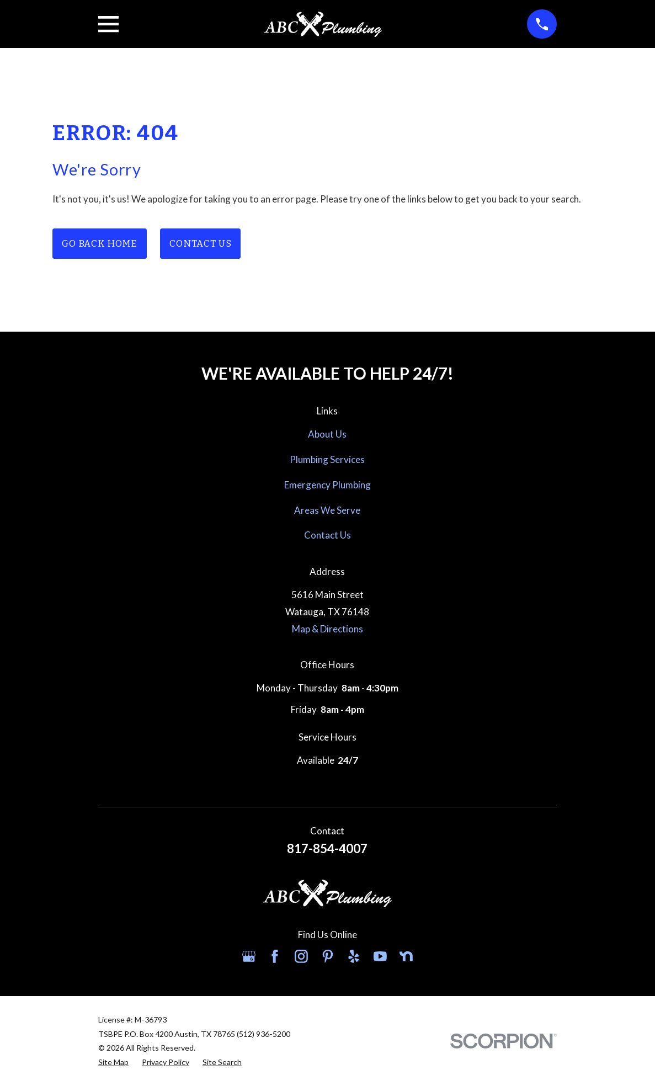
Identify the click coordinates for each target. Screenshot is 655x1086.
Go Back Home (99, 243)
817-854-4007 (327, 848)
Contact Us (200, 243)
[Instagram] (301, 956)
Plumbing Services (327, 459)
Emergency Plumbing (327, 485)
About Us (327, 434)
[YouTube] (380, 956)
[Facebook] (274, 956)
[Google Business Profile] (248, 956)
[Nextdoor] (406, 956)
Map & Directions (327, 629)
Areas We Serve (327, 510)
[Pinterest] (327, 956)
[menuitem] (113, 1062)
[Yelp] (353, 956)
